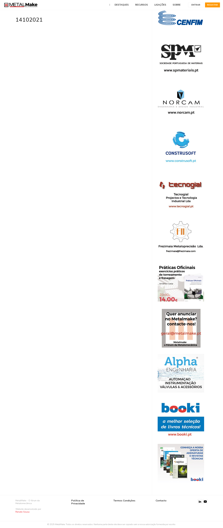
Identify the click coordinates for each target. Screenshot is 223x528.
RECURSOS (141, 4)
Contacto (161, 500)
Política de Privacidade (78, 502)
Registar (212, 4)
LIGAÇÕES (160, 4)
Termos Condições (124, 500)
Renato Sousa (22, 511)
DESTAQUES (122, 4)
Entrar (195, 4)
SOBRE (177, 4)
